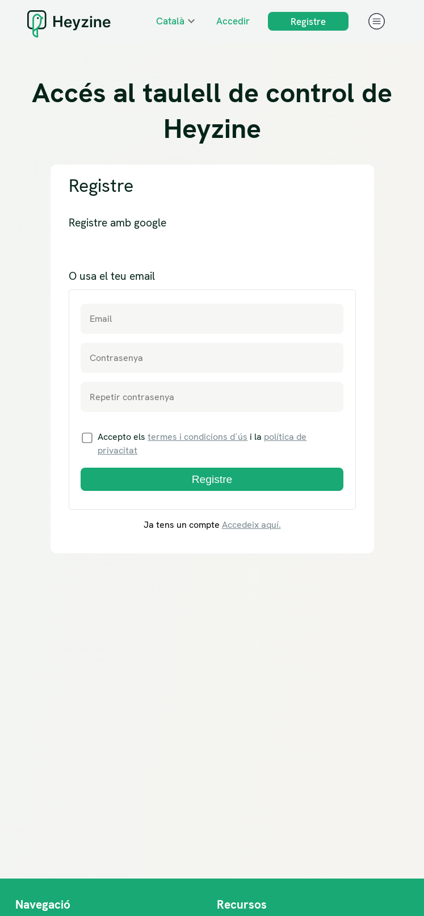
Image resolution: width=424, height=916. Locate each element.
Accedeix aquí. (251, 525)
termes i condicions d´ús (197, 437)
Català (170, 21)
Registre (308, 21)
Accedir (233, 21)
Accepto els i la (194, 443)
